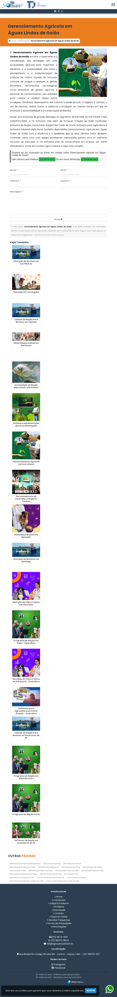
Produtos (59, 906)
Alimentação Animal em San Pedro (26, 344)
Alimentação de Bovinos (48, 867)
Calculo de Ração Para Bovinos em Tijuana (26, 320)
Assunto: (66, 180)
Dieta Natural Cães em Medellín (26, 536)
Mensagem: (16, 191)
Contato (59, 913)
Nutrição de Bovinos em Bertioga (26, 560)
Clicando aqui (90, 159)
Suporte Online (59, 916)
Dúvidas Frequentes (59, 920)
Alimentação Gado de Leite (66, 870)
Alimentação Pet (71, 874)
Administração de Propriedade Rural (25, 863)
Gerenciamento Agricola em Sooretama (26, 463)
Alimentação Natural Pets (51, 874)
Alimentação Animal (72, 863)
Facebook (59, 967)
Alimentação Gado (18, 870)
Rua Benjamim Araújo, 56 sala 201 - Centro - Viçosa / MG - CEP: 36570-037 (59, 954)
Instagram (59, 964)
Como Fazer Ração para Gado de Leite (62, 881)
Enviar (58, 219)
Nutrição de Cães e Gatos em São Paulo (26, 603)
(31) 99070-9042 (60, 940)
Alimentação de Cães (71, 867)
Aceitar (90, 990)
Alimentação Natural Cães (92, 870)
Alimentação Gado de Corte (41, 870)
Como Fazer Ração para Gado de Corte (27, 881)
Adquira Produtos (59, 903)
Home (59, 896)
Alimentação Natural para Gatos (23, 874)
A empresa (59, 900)
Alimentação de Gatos (92, 867)
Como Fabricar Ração (76, 877)
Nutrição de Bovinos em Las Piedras (26, 262)
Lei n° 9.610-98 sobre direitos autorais (49, 235)
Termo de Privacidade (59, 923)
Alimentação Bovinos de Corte (22, 867)
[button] (113, 4)
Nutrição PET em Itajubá (26, 292)
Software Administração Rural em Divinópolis (26, 424)
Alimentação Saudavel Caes (22, 877)
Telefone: (15, 180)
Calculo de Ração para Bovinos (50, 877)
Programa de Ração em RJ (26, 814)
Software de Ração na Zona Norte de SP (26, 841)
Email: (64, 170)
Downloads (59, 910)
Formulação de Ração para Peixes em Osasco (26, 386)
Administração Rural (52, 863)
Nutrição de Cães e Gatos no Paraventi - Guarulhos (26, 680)
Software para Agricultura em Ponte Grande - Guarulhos (26, 711)
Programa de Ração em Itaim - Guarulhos (26, 641)
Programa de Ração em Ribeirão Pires (26, 777)
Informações (59, 926)
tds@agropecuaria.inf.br (60, 943)
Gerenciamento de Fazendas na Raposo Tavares (26, 499)
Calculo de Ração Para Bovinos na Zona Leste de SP (26, 735)
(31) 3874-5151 (47, 159)
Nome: (14, 170)
